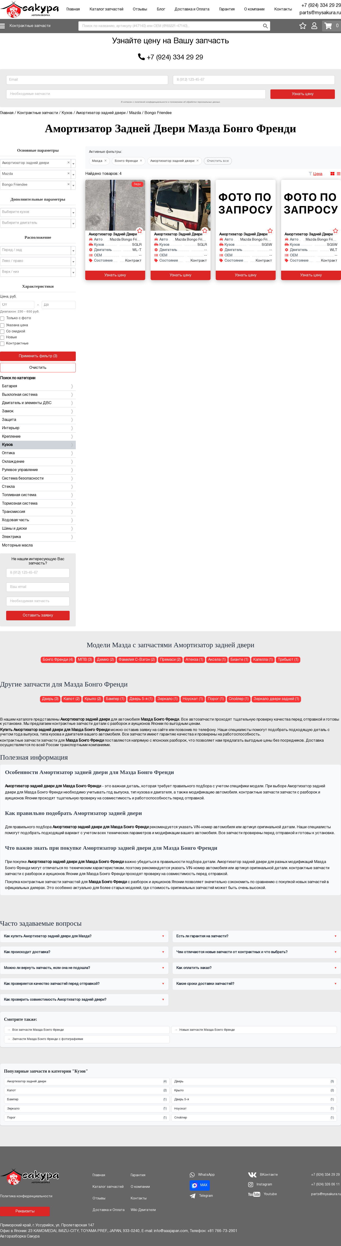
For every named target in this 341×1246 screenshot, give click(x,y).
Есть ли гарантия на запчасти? (202, 936)
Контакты (283, 9)
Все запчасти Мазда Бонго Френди (38, 1030)
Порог (87, 1118)
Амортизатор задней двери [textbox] (36, 163)
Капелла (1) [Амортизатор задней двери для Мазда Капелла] (263, 659)
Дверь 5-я (254, 1100)
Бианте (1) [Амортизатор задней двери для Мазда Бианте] (239, 659)
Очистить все (218, 161)
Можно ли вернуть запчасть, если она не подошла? (47, 968)
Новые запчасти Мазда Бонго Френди (207, 1030)
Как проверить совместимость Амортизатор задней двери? (55, 999)
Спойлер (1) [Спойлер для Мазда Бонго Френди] (239, 699)
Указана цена (14, 325)
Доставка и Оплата (192, 9)
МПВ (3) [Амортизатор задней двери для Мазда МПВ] (85, 659)
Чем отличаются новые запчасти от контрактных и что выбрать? (231, 952)
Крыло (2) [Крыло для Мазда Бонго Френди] (93, 699)
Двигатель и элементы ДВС (38, 403)
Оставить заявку (38, 615)
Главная (73, 9)
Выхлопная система (38, 395)
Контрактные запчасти (29, 26)
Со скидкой (12, 332)
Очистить (37, 368)
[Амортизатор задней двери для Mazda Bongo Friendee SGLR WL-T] (115, 205)
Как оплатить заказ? (193, 968)
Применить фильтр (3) (38, 356)
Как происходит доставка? (27, 952)
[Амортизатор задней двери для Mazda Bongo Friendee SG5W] (246, 205)
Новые (8, 338)
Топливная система (38, 495)
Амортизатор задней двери (87, 1082)
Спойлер (254, 1118)
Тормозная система (38, 504)
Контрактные (14, 344)
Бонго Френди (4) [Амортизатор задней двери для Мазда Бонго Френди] (58, 659)
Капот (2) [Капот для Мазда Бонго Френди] (71, 699)
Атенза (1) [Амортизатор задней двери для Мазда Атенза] (194, 659)
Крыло (254, 1091)
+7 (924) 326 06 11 (325, 1184)
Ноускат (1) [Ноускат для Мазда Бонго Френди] (193, 699)
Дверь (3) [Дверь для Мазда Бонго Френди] (50, 699)
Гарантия (227, 9)
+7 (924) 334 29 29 (321, 6)
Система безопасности (38, 478)
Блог (161, 9)
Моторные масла (17, 545)
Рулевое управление (38, 470)
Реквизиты (25, 1211)
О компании (254, 9)
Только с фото (15, 319)
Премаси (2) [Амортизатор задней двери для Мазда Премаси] (170, 659)
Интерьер (38, 428)
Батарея (38, 386)
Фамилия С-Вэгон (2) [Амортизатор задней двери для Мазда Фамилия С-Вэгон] (137, 659)
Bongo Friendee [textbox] (36, 184)
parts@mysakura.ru (320, 13)
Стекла (38, 487)
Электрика (38, 537)
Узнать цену (303, 94)
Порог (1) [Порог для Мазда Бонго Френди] (216, 699)
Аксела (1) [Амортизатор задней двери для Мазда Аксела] (217, 659)
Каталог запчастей (106, 9)
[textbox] (36, 212)
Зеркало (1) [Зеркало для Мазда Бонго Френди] (167, 699)
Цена (317, 174)
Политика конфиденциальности (26, 1196)
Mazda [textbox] (36, 174)
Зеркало (87, 1109)
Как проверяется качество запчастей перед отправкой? (51, 984)
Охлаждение (38, 462)
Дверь (254, 1082)
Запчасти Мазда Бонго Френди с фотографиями (47, 1039)
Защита (38, 420)
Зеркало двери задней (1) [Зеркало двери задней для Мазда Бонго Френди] (276, 699)
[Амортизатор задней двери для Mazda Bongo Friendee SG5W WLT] (311, 205)
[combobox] (174, 26)
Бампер (87, 1100)
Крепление (38, 437)
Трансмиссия (38, 512)
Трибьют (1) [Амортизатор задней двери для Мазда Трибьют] (288, 659)
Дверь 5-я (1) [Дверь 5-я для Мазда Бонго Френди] (141, 699)
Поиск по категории (17, 378)
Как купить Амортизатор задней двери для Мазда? (47, 936)
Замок (38, 411)
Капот (87, 1091)
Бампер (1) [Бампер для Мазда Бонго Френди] (115, 699)
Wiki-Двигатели (143, 1210)
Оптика (38, 453)
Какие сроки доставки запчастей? (205, 984)
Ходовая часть (38, 520)
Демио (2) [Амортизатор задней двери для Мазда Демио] (105, 659)
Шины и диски (38, 529)
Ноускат (254, 1109)
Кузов (38, 445)
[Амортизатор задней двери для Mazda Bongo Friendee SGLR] (181, 205)
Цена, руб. (8, 296)
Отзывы (140, 9)
